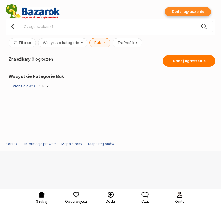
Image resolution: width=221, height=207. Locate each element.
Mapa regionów (101, 144)
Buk (100, 42)
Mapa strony (71, 144)
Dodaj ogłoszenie (188, 11)
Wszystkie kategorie (63, 42)
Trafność (127, 42)
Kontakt (12, 144)
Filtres (22, 42)
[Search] (204, 27)
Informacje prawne (40, 144)
